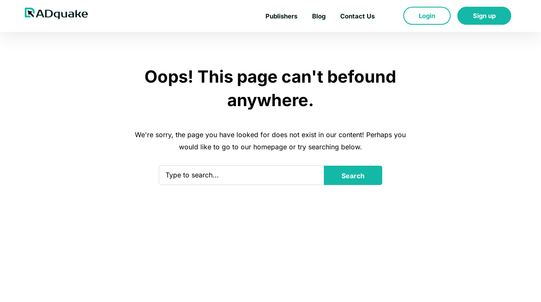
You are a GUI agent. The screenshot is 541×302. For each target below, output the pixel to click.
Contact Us (357, 16)
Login (427, 16)
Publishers (281, 16)
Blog (319, 16)
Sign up (484, 16)
